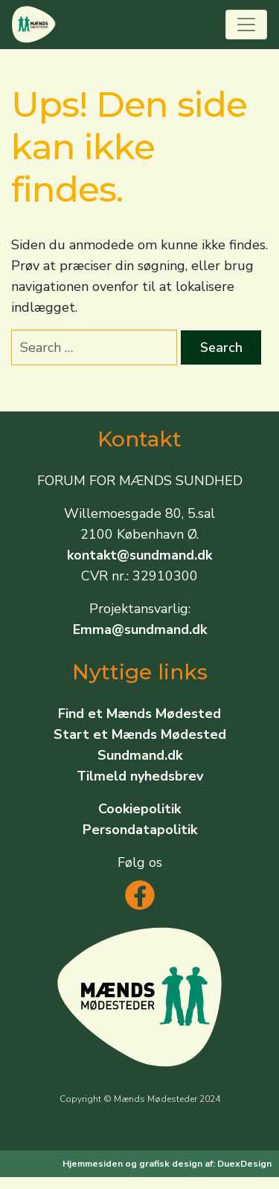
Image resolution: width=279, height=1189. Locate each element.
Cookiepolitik (139, 809)
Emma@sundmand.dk (140, 629)
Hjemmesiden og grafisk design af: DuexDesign (167, 1164)
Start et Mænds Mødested (140, 734)
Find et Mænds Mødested (139, 713)
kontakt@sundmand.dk (139, 555)
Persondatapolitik (140, 830)
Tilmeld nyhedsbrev (140, 776)
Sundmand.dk (139, 755)
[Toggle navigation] (246, 24)
